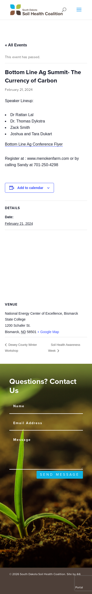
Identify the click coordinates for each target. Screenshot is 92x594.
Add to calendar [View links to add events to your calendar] (30, 188)
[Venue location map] (46, 265)
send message (59, 474)
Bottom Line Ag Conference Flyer (34, 144)
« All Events (16, 45)
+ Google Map (48, 332)
